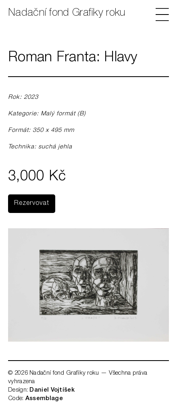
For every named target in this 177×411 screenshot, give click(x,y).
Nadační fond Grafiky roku (66, 13)
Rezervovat (31, 203)
